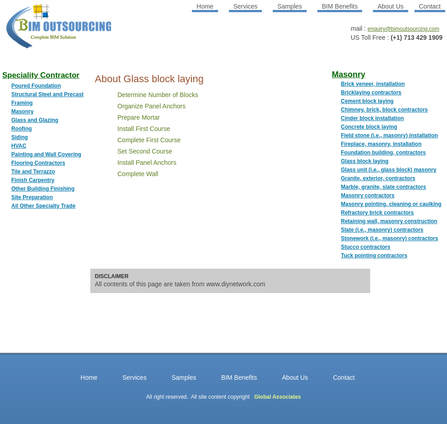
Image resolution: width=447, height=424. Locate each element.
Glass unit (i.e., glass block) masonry (388, 170)
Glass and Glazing (34, 120)
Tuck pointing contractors (374, 255)
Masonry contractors (368, 195)
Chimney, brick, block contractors (384, 110)
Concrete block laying (369, 127)
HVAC (18, 146)
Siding (19, 137)
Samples (289, 6)
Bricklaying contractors (371, 92)
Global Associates (277, 397)
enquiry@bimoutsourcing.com (403, 29)
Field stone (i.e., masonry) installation (389, 135)
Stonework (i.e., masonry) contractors (389, 238)
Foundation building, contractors (383, 152)
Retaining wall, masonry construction (389, 221)
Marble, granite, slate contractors (383, 187)
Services (245, 6)
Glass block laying (364, 161)
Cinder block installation (372, 118)
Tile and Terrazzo (33, 171)
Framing (22, 103)
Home (204, 6)
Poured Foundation (36, 86)
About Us (390, 6)
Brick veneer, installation (373, 84)
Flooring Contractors (38, 163)
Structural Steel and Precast (47, 94)
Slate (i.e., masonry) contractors (382, 230)
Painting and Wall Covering (46, 154)
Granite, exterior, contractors (378, 178)
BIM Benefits (340, 6)
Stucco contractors (365, 247)
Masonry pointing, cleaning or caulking (391, 204)
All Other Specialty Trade (43, 206)
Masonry (22, 111)
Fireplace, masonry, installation (381, 144)
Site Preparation (32, 197)
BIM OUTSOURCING (47, 29)
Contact (430, 6)
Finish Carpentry (32, 180)
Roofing (21, 129)
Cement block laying (367, 101)
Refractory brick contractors (377, 213)
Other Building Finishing (42, 189)
